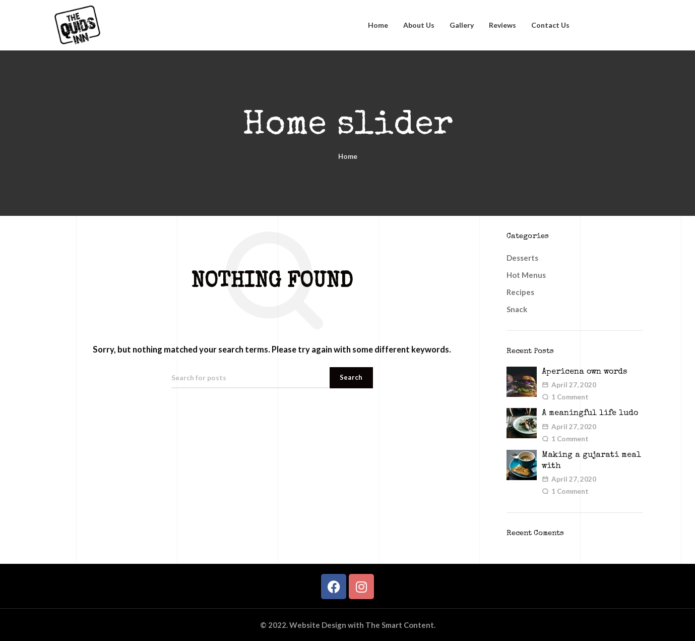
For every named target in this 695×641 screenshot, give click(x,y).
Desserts (522, 257)
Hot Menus (526, 274)
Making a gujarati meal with (591, 461)
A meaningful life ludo (590, 414)
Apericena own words (584, 372)
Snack (517, 309)
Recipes (520, 292)
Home (347, 156)
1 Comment (570, 397)
